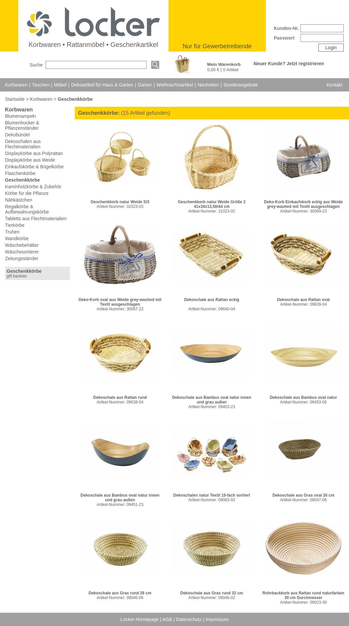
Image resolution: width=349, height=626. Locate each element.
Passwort (284, 38)
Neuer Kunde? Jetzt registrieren (289, 63)
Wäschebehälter (22, 245)
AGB (167, 619)
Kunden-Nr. (286, 28)
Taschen (40, 84)
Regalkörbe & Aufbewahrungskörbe (27, 209)
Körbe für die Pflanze (27, 193)
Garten (145, 84)
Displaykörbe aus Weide (30, 160)
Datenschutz (189, 619)
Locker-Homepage (140, 619)
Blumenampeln (20, 116)
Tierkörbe (15, 225)
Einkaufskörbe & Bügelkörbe (34, 166)
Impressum (216, 619)
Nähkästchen (18, 200)
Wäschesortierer (22, 251)
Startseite (15, 99)
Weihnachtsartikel (175, 84)
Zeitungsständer (21, 258)
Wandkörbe (17, 238)
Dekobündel (17, 134)
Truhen (12, 232)
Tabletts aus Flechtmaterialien (35, 218)
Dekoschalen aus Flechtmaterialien (23, 144)
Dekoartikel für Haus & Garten (102, 84)
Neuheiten (208, 84)
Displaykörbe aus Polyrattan (34, 153)
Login (331, 47)
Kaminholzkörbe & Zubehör (33, 186)
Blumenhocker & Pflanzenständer (22, 125)
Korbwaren (16, 84)
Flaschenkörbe (20, 173)
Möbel (60, 84)
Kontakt (334, 84)
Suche (36, 65)
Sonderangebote (240, 84)
